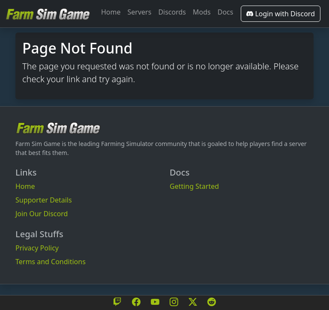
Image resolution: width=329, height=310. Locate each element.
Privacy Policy (37, 248)
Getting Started (194, 186)
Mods (202, 12)
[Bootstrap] (58, 127)
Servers (140, 12)
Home (111, 12)
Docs (225, 12)
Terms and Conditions (50, 261)
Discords (172, 12)
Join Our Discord (41, 213)
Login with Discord (280, 13)
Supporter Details (43, 200)
